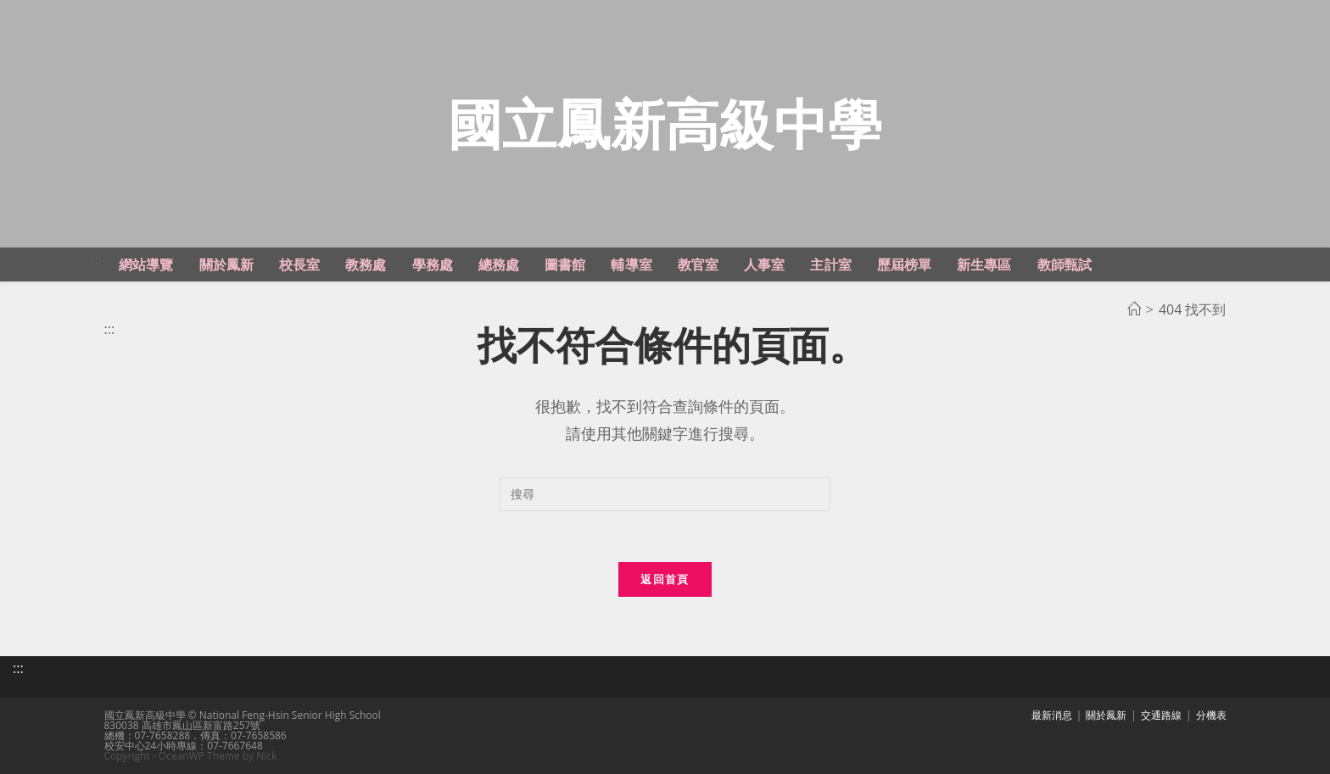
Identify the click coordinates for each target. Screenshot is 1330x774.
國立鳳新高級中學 (665, 123)
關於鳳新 (1106, 715)
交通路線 (1161, 715)
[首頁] (1134, 309)
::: (97, 259)
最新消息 (1051, 715)
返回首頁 (664, 579)
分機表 (1211, 715)
